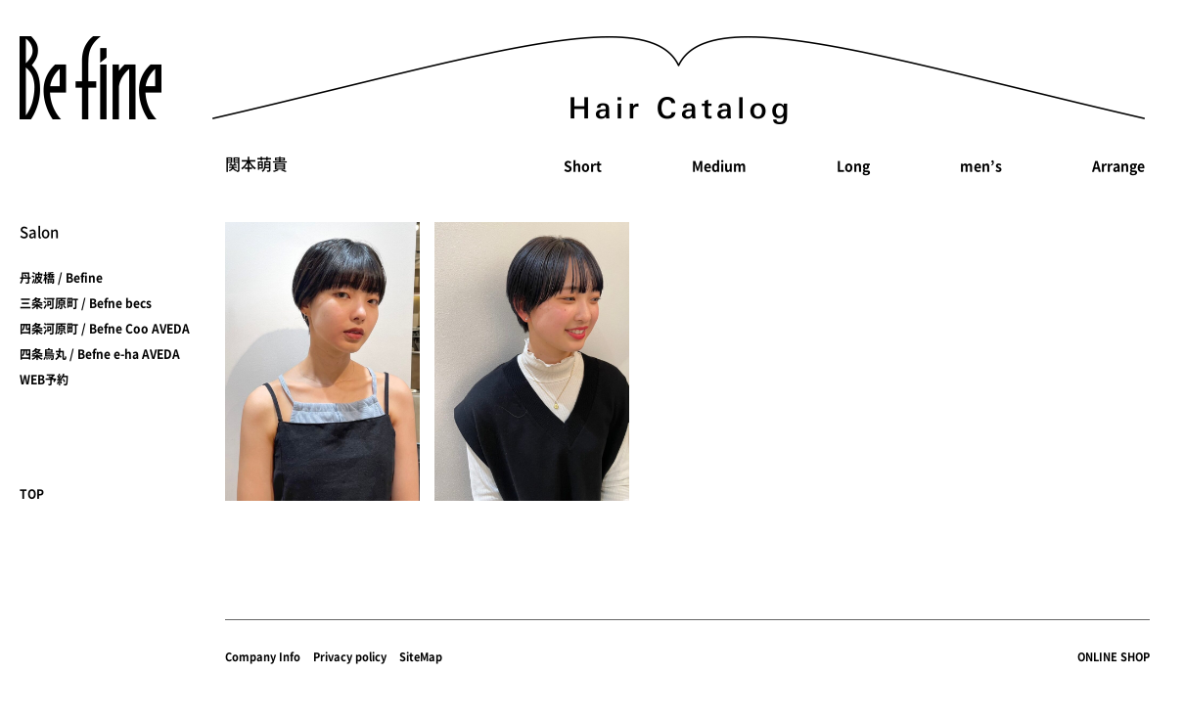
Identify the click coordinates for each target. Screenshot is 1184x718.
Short (583, 165)
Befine (90, 77)
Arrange (1118, 165)
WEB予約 (44, 379)
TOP (32, 494)
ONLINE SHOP (1113, 657)
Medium (719, 165)
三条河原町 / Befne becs (86, 303)
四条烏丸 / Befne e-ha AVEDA (100, 354)
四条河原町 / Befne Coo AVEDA (105, 328)
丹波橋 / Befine (61, 278)
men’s (981, 165)
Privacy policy (350, 657)
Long (853, 165)
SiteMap (420, 657)
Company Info (262, 657)
